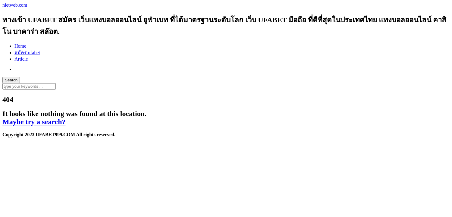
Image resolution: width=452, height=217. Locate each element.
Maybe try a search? (34, 122)
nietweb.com (14, 5)
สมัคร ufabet (27, 52)
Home (20, 46)
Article (21, 58)
